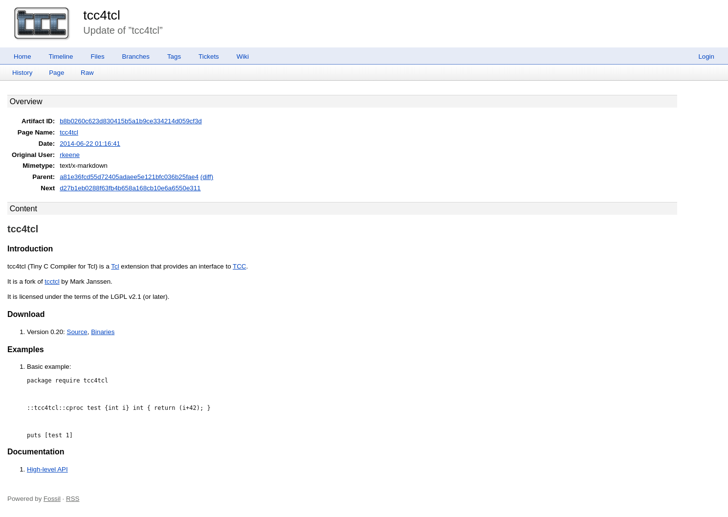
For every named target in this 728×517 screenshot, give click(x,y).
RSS (72, 498)
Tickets (209, 56)
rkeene (70, 154)
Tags (174, 56)
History (22, 72)
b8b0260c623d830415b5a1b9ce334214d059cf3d (131, 121)
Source (77, 332)
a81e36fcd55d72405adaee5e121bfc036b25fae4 (129, 176)
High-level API (47, 469)
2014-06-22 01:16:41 (90, 143)
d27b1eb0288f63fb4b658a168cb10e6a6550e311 (130, 188)
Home (22, 56)
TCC (239, 266)
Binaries (102, 332)
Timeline (61, 56)
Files (97, 56)
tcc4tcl (101, 15)
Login (706, 56)
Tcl (115, 266)
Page (56, 72)
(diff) (206, 176)
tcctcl (51, 281)
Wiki (243, 56)
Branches (136, 56)
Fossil (52, 498)
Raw (87, 72)
